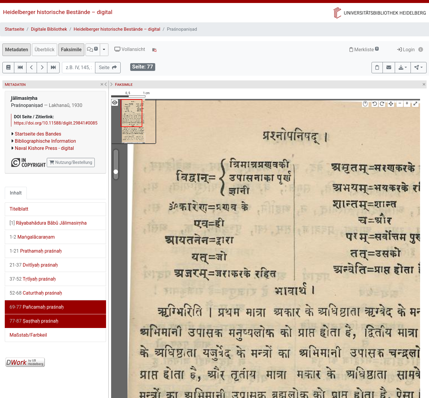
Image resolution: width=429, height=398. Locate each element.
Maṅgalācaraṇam (32, 237)
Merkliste (364, 49)
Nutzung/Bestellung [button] (70, 162)
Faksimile (71, 49)
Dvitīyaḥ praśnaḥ (34, 265)
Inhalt (16, 193)
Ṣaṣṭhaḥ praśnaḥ (34, 321)
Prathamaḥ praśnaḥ (36, 251)
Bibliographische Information (45, 141)
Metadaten (16, 49)
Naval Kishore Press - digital (44, 148)
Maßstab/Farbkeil (28, 335)
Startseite (14, 29)
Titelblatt (19, 209)
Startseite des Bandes (38, 134)
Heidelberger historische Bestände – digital (57, 12)
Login (406, 49)
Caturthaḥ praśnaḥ (36, 293)
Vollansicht (129, 49)
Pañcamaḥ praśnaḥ (37, 307)
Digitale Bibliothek (49, 29)
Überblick (45, 49)
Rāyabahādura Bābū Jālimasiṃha (48, 223)
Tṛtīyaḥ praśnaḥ (33, 279)
